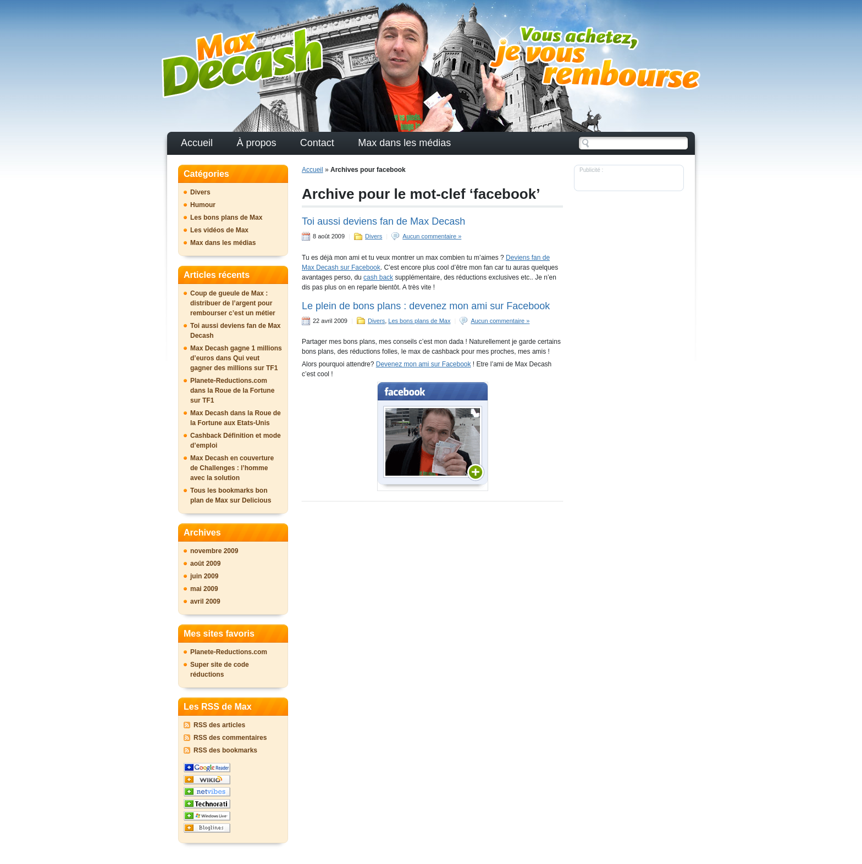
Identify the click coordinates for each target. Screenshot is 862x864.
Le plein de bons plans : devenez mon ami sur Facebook (426, 305)
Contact (317, 142)
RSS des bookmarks (225, 750)
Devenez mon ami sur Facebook (423, 364)
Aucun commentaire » (431, 236)
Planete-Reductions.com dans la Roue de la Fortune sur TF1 (232, 390)
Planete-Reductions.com (228, 652)
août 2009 (205, 563)
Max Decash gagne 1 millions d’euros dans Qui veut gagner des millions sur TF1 (236, 358)
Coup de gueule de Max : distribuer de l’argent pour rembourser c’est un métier (232, 303)
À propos (256, 142)
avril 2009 (205, 601)
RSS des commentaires (230, 738)
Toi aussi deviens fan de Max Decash (383, 221)
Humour (203, 205)
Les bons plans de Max (419, 320)
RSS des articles (219, 725)
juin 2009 (204, 576)
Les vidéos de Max (219, 230)
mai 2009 (204, 589)
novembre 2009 (214, 551)
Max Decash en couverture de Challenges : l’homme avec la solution (232, 468)
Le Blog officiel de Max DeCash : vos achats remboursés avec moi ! (242, 62)
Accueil (197, 142)
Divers (373, 236)
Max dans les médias (404, 142)
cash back (378, 277)
